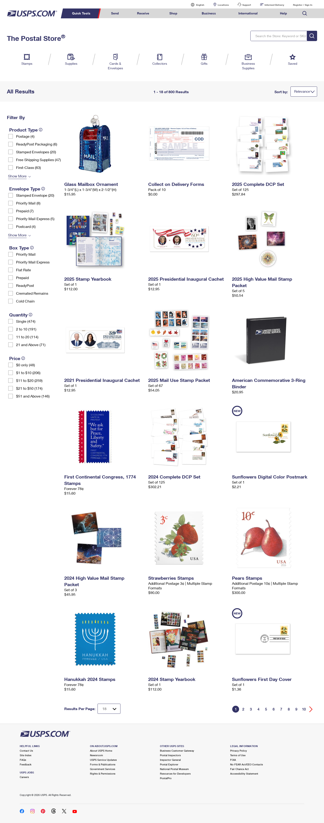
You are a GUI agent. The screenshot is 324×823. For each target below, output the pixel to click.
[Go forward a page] (311, 709)
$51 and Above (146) (33, 396)
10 (304, 709)
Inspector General (170, 759)
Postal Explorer (169, 764)
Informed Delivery (274, 4)
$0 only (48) (25, 365)
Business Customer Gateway (177, 750)
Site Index (25, 755)
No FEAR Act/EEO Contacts (246, 764)
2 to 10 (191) (26, 329)
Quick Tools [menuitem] (81, 13)
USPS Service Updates (103, 759)
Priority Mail (26, 254)
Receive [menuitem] (143, 13)
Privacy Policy (238, 750)
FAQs (23, 759)
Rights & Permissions (102, 773)
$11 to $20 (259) (29, 380)
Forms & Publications (102, 764)
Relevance (302, 91)
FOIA (233, 759)
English (195, 4)
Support (246, 4)
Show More (17, 176)
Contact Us (26, 750)
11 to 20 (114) (27, 337)
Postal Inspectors (170, 755)
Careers (24, 776)
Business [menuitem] (209, 13)
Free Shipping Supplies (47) (38, 159)
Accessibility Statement (244, 773)
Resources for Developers (175, 773)
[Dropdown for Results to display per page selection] (109, 709)
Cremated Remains (32, 293)
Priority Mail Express (33, 262)
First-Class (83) (28, 167)
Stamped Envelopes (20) (36, 152)
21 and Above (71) (30, 344)
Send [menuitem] (115, 13)
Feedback (25, 764)
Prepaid (22, 277)
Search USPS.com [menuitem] (304, 13)
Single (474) (25, 321)
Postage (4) (25, 136)
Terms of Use (238, 755)
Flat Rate (23, 270)
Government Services (102, 768)
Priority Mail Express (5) (35, 218)
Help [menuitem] (283, 13)
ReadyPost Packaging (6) (36, 144)
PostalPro (166, 778)
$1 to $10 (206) (28, 372)
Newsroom (96, 755)
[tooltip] (40, 130)
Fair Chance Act (239, 768)
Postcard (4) (26, 226)
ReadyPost (25, 285)
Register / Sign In (302, 4)
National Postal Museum (174, 768)
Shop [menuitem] (173, 13)
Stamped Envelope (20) (35, 195)
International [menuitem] (248, 13)
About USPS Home (101, 750)
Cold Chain (25, 301)
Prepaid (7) (25, 211)
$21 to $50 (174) (29, 388)
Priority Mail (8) (28, 203)
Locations (223, 4)
